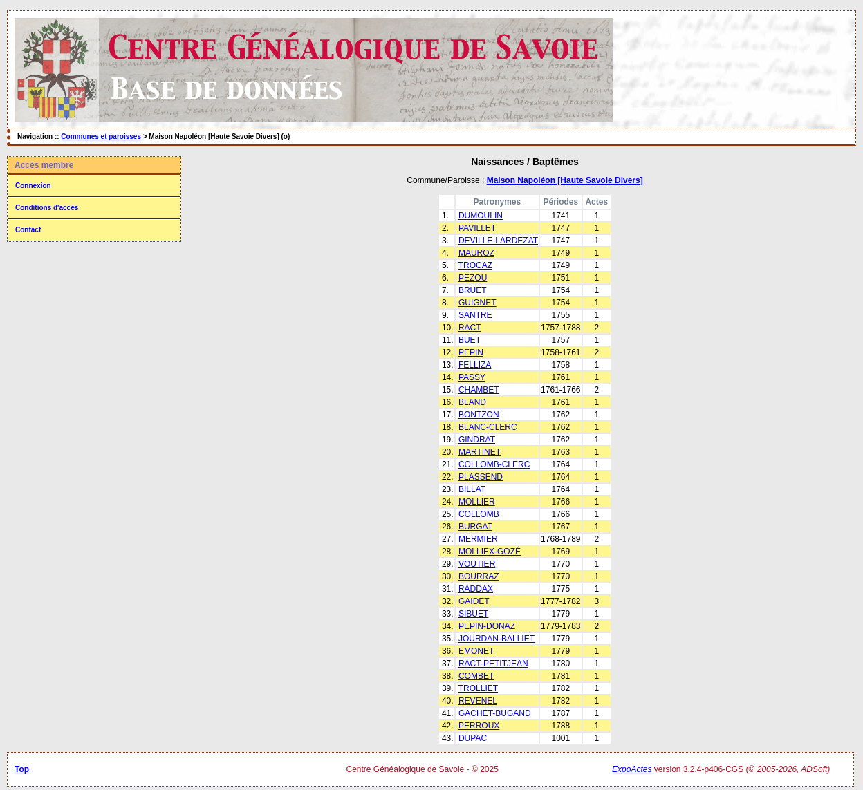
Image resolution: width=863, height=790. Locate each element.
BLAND (472, 402)
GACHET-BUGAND (494, 713)
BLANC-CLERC (487, 427)
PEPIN (470, 352)
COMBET (476, 676)
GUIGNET (477, 303)
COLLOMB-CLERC (494, 464)
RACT (469, 327)
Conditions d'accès (46, 207)
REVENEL (477, 701)
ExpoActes (631, 769)
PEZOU (472, 278)
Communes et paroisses (101, 136)
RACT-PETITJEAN (493, 663)
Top (22, 769)
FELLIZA (474, 365)
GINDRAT (476, 439)
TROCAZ (475, 265)
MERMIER (478, 539)
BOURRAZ (478, 576)
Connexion (33, 185)
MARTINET (479, 452)
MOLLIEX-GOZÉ (489, 551)
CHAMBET (478, 390)
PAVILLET (477, 228)
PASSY (471, 377)
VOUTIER (476, 564)
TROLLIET (478, 688)
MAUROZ (476, 253)
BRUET (472, 290)
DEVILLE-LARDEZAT (498, 240)
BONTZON (478, 415)
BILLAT (471, 489)
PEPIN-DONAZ (486, 626)
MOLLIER (476, 502)
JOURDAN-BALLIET (496, 638)
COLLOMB (478, 514)
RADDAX (475, 589)
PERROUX (478, 726)
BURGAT (475, 527)
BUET (469, 340)
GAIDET (474, 601)
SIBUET (473, 614)
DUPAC (472, 738)
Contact (28, 230)
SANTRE (475, 315)
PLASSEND (480, 477)
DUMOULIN (480, 215)
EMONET (476, 651)
